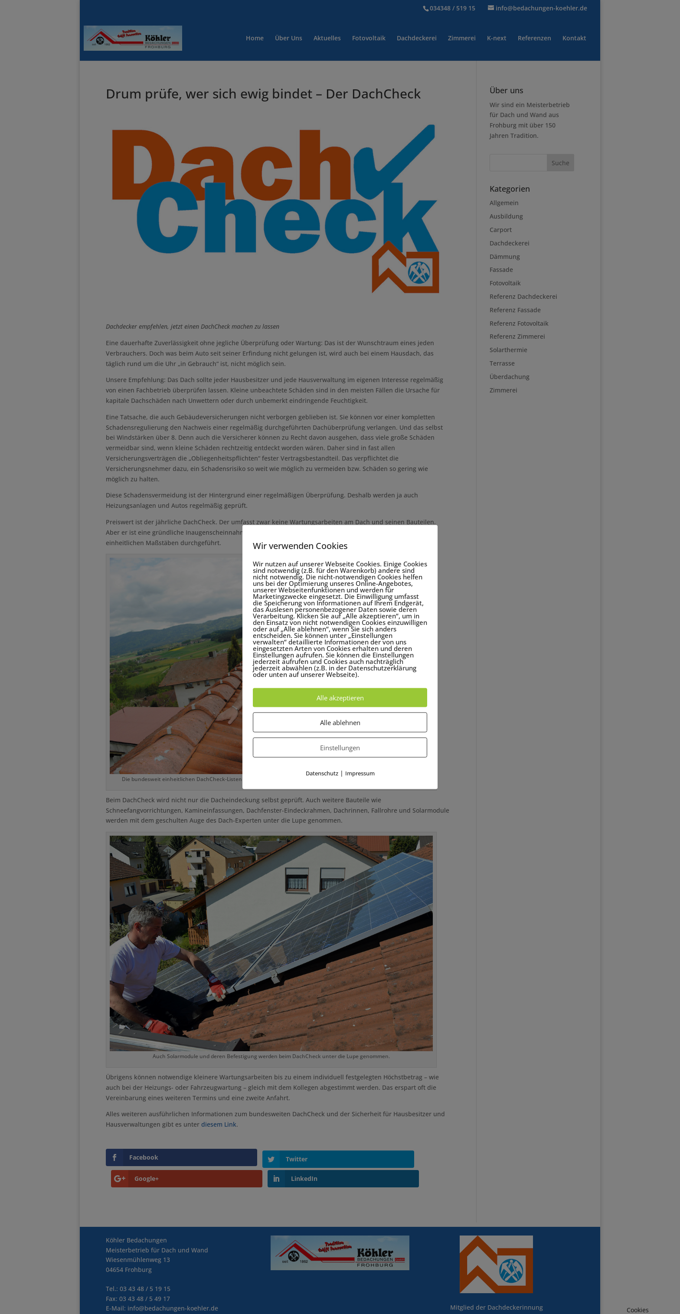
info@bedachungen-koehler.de (173, 1287)
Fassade (501, 269)
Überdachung (510, 377)
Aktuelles (327, 38)
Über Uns (288, 38)
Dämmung (505, 256)
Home (255, 38)
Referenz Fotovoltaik (519, 323)
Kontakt (574, 38)
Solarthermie (508, 350)
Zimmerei (462, 38)
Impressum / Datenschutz (143, 1306)
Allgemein (504, 203)
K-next (497, 38)
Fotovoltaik (369, 38)
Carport (501, 230)
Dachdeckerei (417, 38)
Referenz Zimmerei (517, 336)
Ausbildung (506, 216)
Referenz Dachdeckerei (523, 296)
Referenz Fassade (515, 310)
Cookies (638, 1310)
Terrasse (502, 363)
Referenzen (534, 38)
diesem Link (218, 1124)
